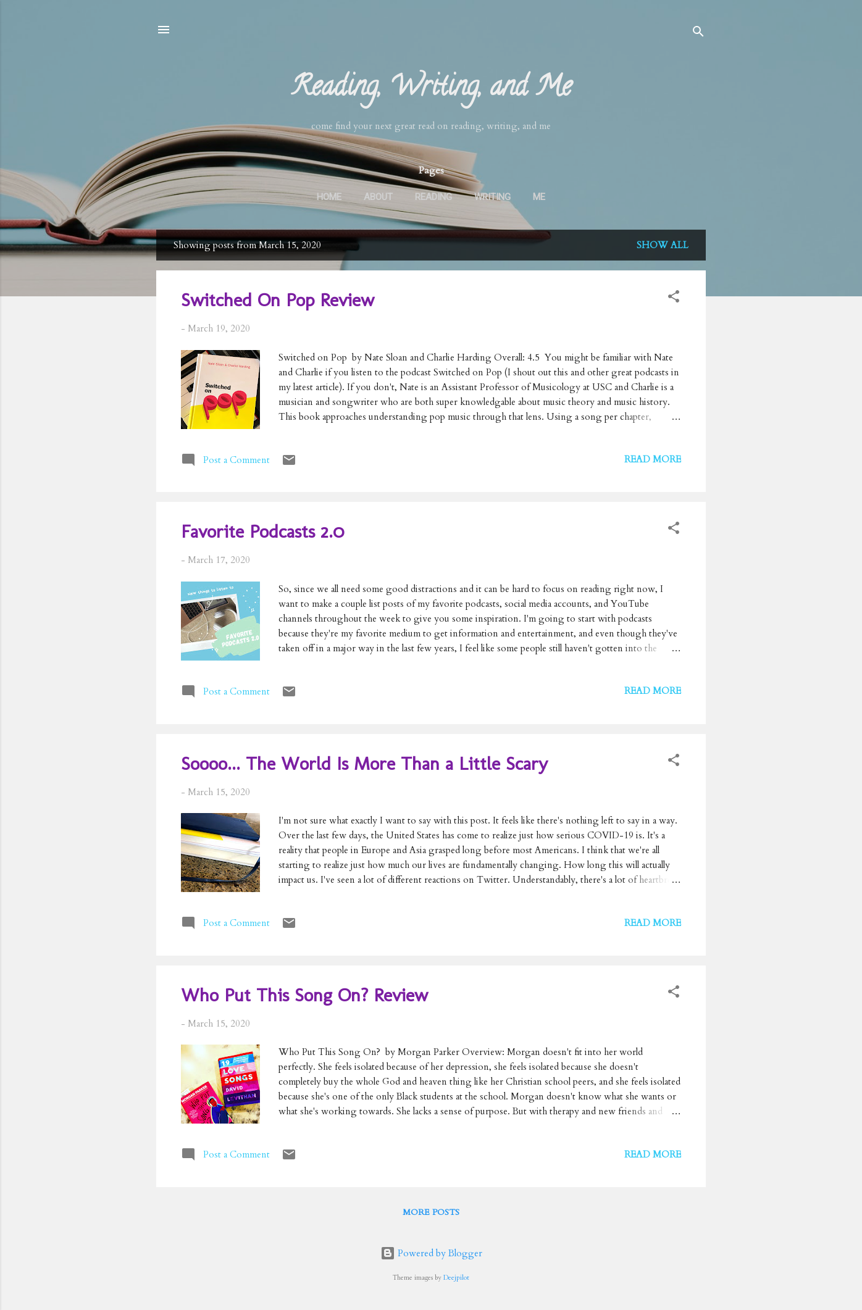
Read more (652, 459)
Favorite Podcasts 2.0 (262, 531)
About (378, 196)
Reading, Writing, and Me (431, 89)
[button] (673, 298)
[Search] (698, 33)
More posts (431, 1212)
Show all (662, 245)
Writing (492, 196)
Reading (433, 196)
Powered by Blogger (431, 1253)
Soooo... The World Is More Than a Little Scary (364, 764)
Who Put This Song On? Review (304, 995)
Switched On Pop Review (277, 300)
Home (329, 196)
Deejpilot (456, 1278)
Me (539, 196)
